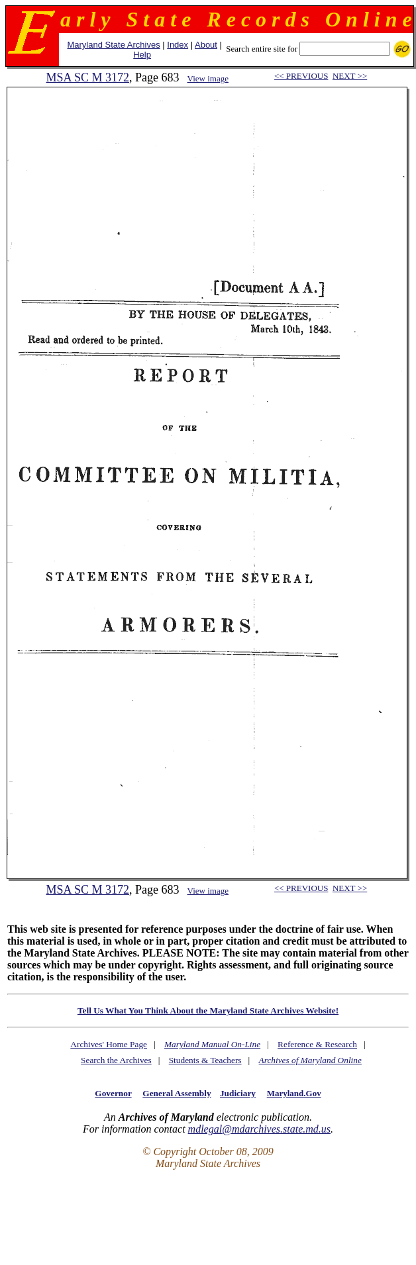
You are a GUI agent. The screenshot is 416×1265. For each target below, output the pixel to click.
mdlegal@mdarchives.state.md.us (259, 1129)
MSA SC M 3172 (87, 77)
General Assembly (176, 1093)
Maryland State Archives (113, 45)
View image (208, 78)
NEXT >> (350, 76)
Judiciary (238, 1093)
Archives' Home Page (108, 1044)
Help (142, 55)
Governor (113, 1093)
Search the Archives (116, 1060)
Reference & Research (317, 1044)
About (206, 45)
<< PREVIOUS (301, 76)
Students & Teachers (205, 1060)
